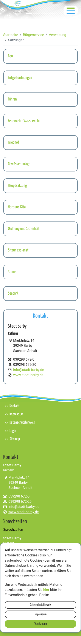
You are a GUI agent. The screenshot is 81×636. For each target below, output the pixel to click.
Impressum (41, 614)
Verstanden (40, 623)
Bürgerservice (33, 35)
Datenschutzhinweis (40, 604)
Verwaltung (57, 35)
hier (46, 590)
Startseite (10, 35)
